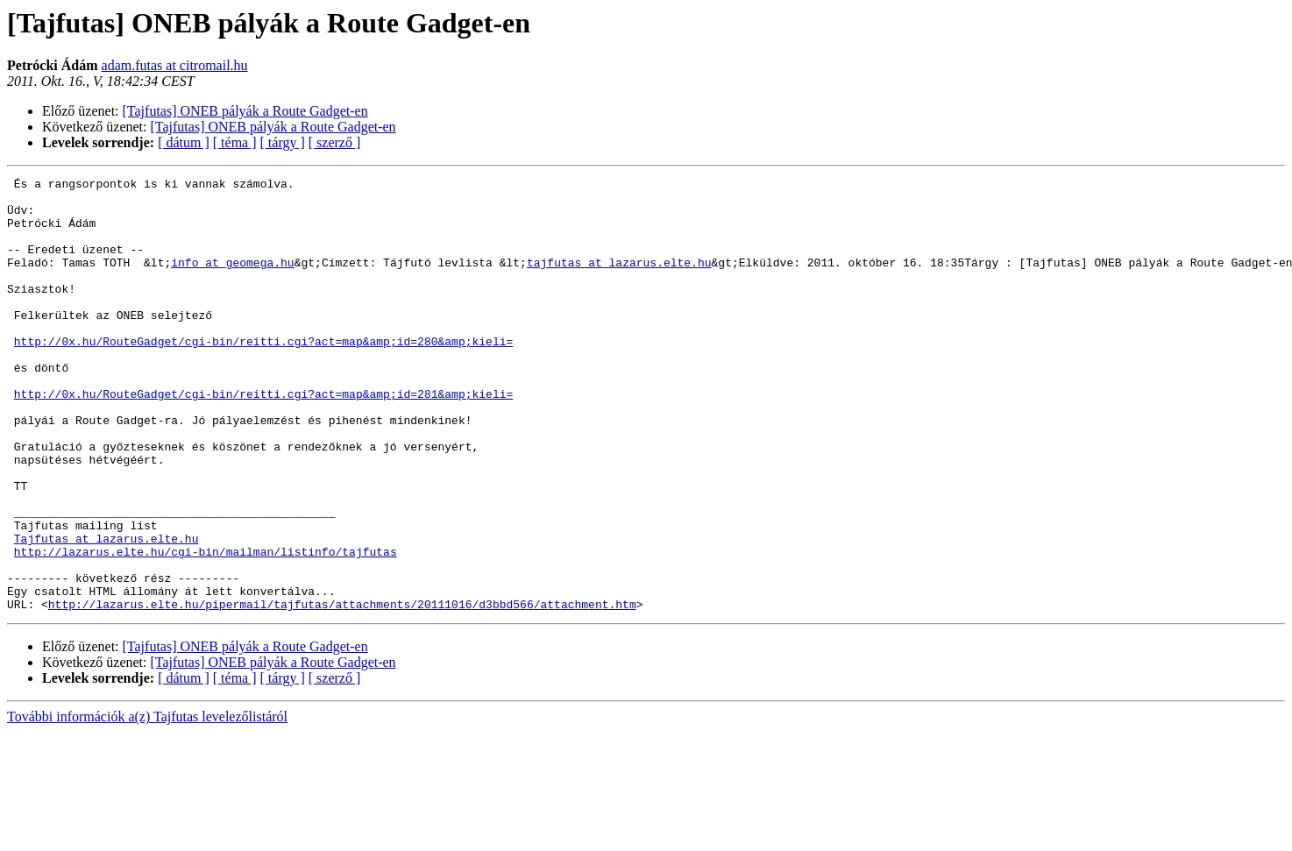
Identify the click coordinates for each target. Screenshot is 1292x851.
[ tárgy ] (282, 142)
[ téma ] (235, 142)
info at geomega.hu (232, 280)
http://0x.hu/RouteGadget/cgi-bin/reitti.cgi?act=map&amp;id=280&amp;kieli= (263, 375)
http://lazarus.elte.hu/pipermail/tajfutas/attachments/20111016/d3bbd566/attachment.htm (342, 691)
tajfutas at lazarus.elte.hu (619, 280)
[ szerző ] (335, 142)
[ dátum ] (183, 142)
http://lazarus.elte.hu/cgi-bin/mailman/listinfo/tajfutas (205, 627)
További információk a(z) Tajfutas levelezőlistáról (147, 803)
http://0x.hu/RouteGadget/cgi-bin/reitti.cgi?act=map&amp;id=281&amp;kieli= (263, 438)
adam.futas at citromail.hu (175, 65)
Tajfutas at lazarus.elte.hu (106, 612)
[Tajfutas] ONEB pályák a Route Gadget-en (245, 110)
